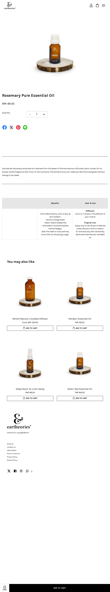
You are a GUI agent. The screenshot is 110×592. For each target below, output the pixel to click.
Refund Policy (12, 460)
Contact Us (11, 447)
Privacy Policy (12, 457)
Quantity (6, 113)
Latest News (12, 450)
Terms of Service (13, 454)
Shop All (10, 444)
